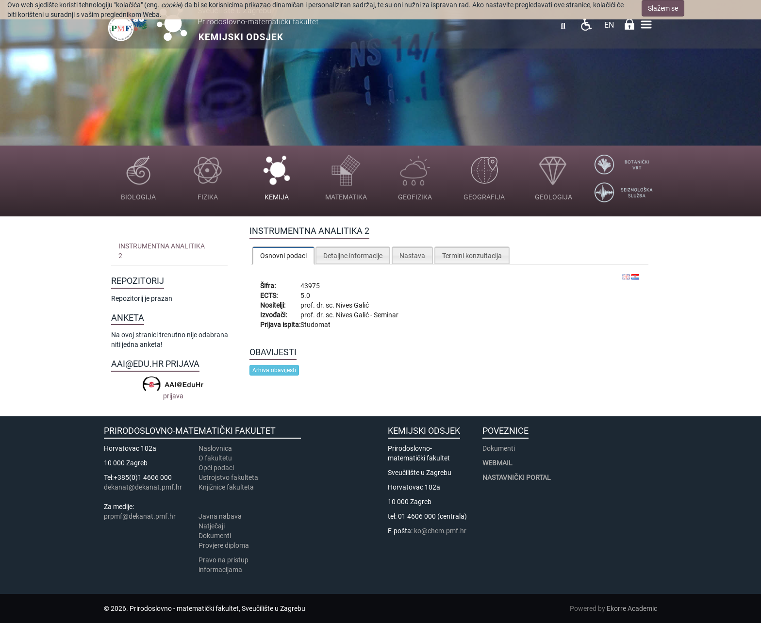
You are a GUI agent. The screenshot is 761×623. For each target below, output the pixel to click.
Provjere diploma (224, 545)
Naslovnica (215, 448)
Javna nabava (220, 516)
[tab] (283, 255)
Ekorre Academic (632, 608)
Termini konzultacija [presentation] (472, 256)
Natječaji (212, 526)
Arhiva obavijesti (274, 370)
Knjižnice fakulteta (226, 487)
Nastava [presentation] (412, 256)
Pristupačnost (586, 24)
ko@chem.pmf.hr (440, 531)
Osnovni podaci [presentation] (283, 256)
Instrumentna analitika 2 (161, 251)
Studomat (315, 324)
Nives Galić (352, 305)
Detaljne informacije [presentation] (352, 256)
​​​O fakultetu (215, 458)
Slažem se (663, 8)
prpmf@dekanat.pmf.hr (140, 516)
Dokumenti (215, 536)
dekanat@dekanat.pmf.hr (143, 487)
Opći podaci (216, 468)
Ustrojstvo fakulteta (228, 477)
